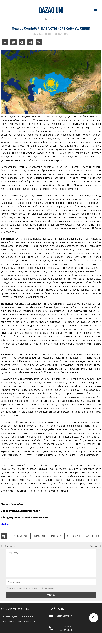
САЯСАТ (53, 20)
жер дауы (73, 536)
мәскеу (56, 536)
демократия (19, 536)
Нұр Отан (39, 536)
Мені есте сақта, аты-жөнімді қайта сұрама (31, 588)
